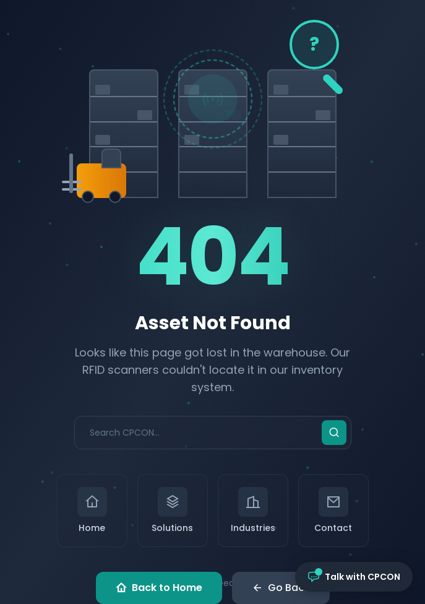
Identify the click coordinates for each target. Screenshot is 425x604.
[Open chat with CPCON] (354, 577)
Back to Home (159, 588)
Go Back (281, 588)
